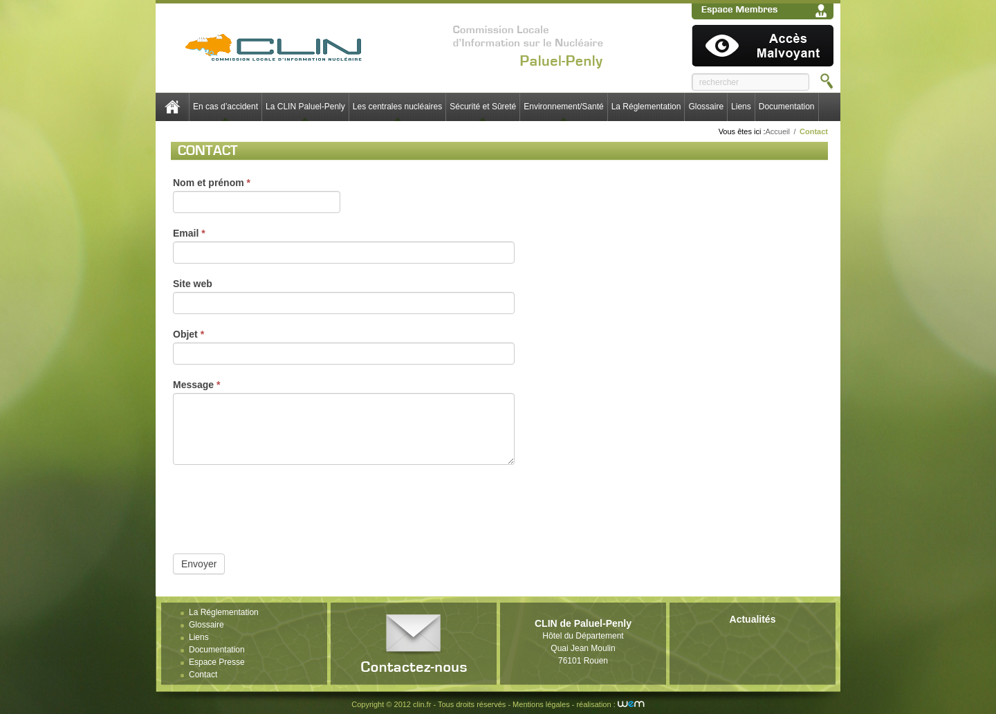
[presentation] (278, 506)
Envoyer (198, 563)
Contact (203, 674)
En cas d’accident (225, 106)
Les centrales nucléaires (397, 106)
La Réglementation (646, 106)
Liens (741, 106)
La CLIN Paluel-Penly (305, 106)
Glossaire (705, 106)
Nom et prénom (211, 182)
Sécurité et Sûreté (483, 106)
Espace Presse (217, 662)
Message (197, 384)
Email (189, 233)
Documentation (787, 106)
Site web (192, 283)
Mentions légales (541, 704)
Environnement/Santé (563, 106)
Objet (188, 334)
